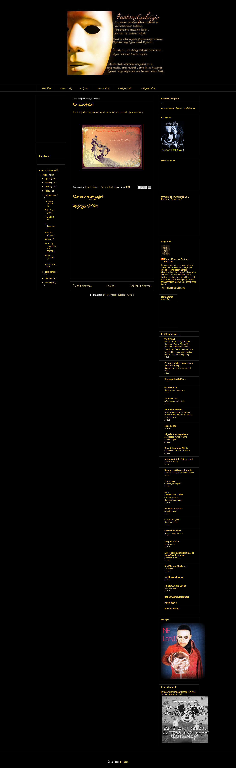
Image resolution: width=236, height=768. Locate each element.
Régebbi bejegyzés (141, 285)
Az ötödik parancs (173, 410)
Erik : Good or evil (50, 211)
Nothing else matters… (174, 390)
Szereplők (103, 88)
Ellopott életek (171, 542)
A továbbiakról (170, 511)
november (50, 282)
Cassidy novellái (172, 531)
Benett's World (171, 608)
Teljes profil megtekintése (173, 288)
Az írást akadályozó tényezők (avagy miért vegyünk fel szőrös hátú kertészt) (178, 415)
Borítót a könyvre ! (50, 233)
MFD (166, 492)
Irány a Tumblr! (171, 462)
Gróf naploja (170, 387)
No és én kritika (171, 522)
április (48, 178)
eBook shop (170, 426)
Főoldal (46, 88)
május (48, 182)
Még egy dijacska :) (49, 257)
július (47, 191)
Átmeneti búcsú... (172, 558)
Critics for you (171, 519)
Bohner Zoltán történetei (176, 597)
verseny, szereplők (172, 484)
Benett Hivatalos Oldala (176, 448)
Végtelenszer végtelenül (176, 434)
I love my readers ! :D (50, 203)
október (49, 278)
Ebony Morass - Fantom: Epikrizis (176, 260)
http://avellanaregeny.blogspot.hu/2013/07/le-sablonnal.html (178, 693)
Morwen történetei (173, 508)
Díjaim (84, 88)
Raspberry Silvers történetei (178, 470)
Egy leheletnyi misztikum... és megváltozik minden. (179, 554)
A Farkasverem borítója (174, 401)
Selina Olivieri (171, 398)
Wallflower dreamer (174, 577)
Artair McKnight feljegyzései (178, 459)
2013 (45, 175)
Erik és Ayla (125, 88)
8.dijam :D (49, 239)
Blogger (124, 761)
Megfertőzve (170, 603)
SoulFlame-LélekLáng (175, 566)
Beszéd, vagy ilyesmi (173, 533)
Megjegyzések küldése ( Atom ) (118, 294)
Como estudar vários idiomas (177, 450)
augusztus (50, 195)
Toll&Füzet (169, 339)
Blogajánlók (148, 88)
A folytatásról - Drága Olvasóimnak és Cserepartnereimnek (173, 497)
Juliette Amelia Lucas (175, 586)
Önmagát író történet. (175, 379)
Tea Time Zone (171, 588)
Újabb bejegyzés (82, 285)
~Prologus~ (169, 569)
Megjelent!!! (169, 544)
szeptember (51, 272)
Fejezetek (65, 88)
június (48, 187)
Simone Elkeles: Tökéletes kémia (179, 473)
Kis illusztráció (50, 226)
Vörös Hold (170, 481)
